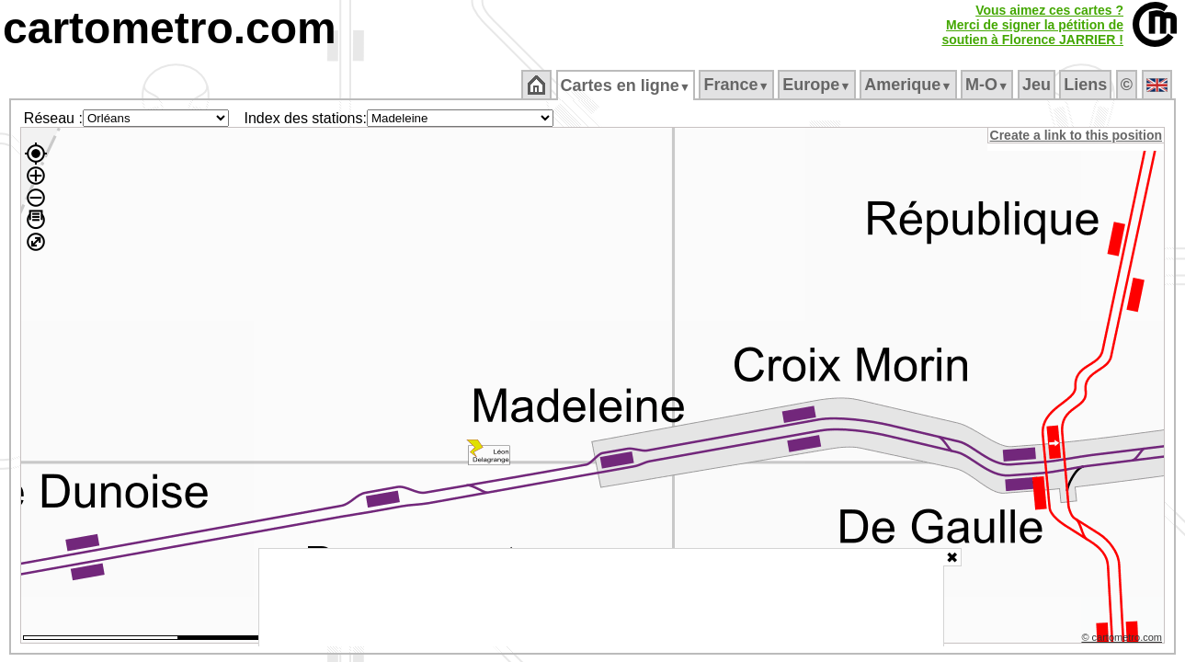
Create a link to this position (1077, 135)
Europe (818, 84)
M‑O (988, 84)
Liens (1087, 84)
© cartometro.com (1123, 639)
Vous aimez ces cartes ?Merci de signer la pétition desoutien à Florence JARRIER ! (1032, 25)
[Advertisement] (601, 597)
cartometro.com (169, 28)
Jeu (1037, 84)
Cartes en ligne (626, 85)
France (737, 84)
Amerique (909, 84)
